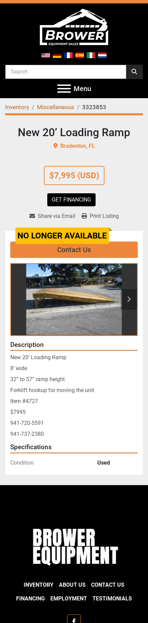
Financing (30, 598)
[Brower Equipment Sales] (74, 545)
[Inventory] (17, 107)
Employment (68, 598)
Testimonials (112, 598)
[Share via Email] (53, 216)
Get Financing (71, 199)
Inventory (38, 585)
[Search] (65, 71)
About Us (72, 585)
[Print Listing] (100, 216)
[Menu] (64, 89)
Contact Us (74, 250)
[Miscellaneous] (55, 107)
